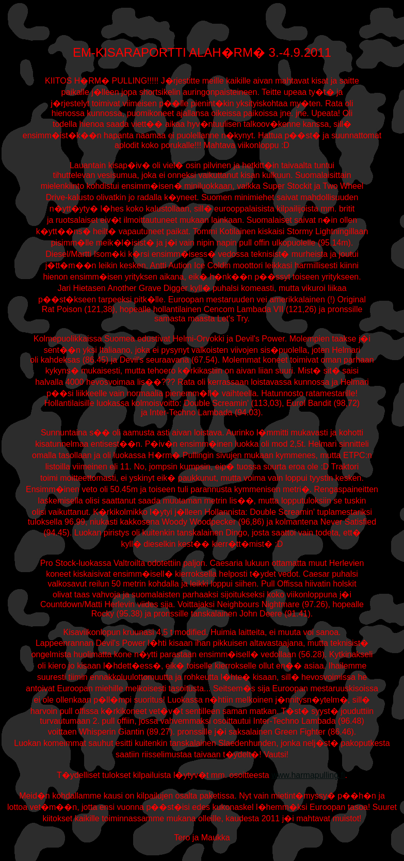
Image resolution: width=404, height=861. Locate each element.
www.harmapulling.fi (308, 775)
